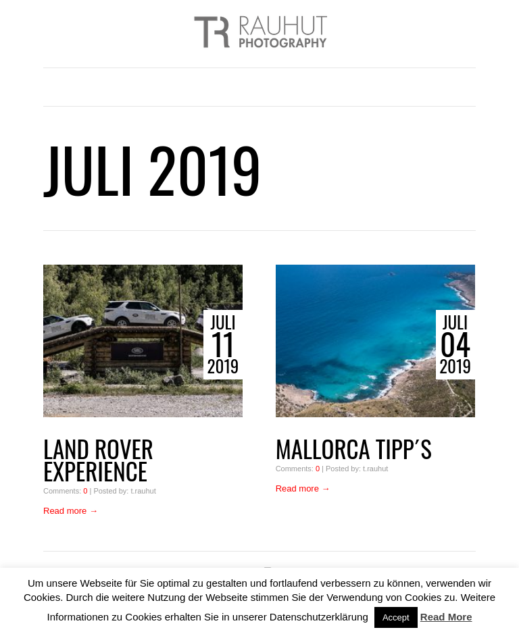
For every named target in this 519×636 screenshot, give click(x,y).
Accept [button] (396, 617)
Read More (446, 616)
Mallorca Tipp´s (354, 449)
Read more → (70, 511)
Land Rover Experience (98, 460)
